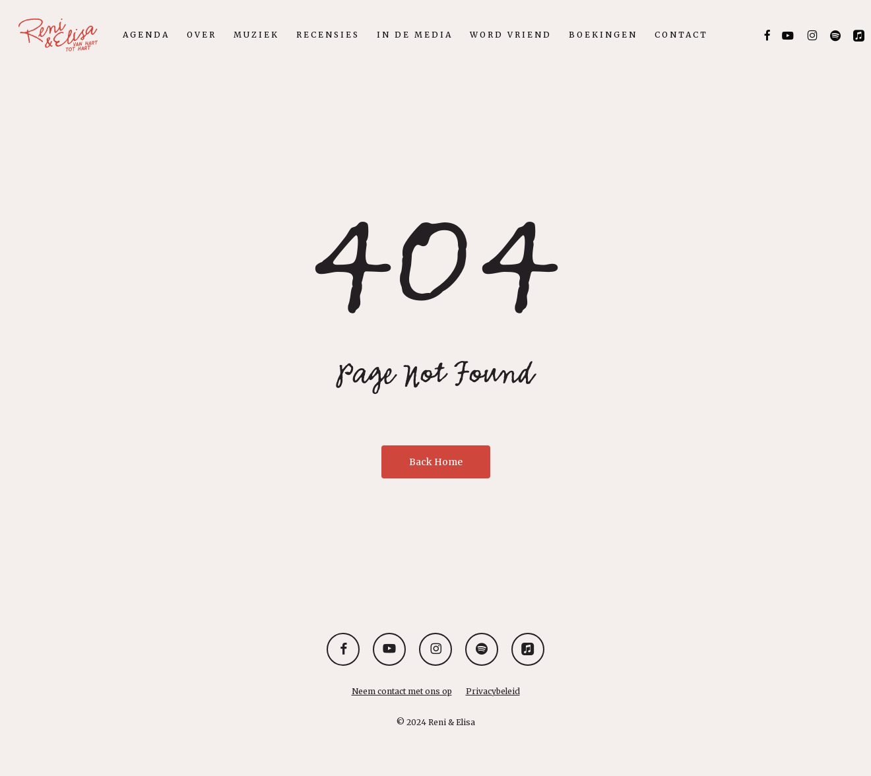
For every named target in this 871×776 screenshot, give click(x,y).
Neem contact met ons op (402, 691)
